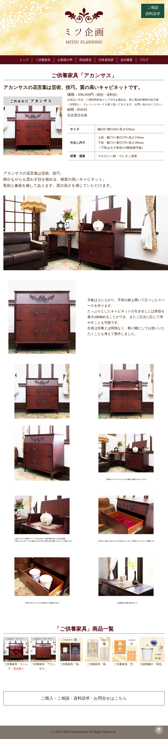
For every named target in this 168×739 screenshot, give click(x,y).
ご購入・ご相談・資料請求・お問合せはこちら (84, 698)
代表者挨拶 (106, 60)
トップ (24, 60)
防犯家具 (85, 60)
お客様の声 (65, 60)
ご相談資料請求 (152, 11)
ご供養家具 (43, 60)
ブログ (144, 60)
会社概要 (126, 60)
